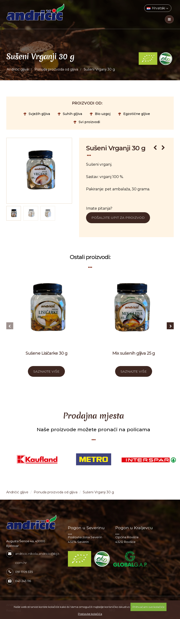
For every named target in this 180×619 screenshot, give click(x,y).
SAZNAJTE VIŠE (46, 371)
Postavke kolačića (90, 614)
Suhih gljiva (70, 114)
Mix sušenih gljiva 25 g (133, 353)
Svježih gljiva (36, 114)
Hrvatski (157, 8)
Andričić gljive (18, 69)
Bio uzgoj (100, 114)
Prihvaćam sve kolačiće (148, 607)
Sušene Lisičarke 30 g (46, 353)
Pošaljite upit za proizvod (118, 217)
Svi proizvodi (86, 122)
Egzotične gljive (134, 114)
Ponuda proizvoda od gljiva (56, 69)
